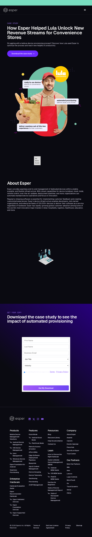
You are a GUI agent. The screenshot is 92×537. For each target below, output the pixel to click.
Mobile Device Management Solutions (15, 436)
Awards (69, 438)
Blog (49, 434)
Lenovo (69, 474)
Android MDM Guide (55, 469)
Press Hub (70, 447)
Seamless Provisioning (14, 471)
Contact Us (52, 444)
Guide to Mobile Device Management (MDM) (55, 462)
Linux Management (17, 454)
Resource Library (54, 438)
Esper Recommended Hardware (15, 494)
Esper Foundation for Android (17, 465)
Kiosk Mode (33, 434)
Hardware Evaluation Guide (17, 487)
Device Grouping (35, 472)
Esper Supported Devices (19, 514)
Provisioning (33, 482)
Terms (52, 372)
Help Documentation (55, 441)
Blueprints (32, 463)
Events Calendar (73, 444)
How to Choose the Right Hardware (55, 455)
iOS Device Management (17, 449)
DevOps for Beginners (52, 483)
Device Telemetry (35, 475)
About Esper (71, 434)
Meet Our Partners (73, 464)
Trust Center (71, 454)
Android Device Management (18, 443)
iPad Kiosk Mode (38, 443)
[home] (10, 10)
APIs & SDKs (33, 452)
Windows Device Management (19, 460)
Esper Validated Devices (18, 500)
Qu (68, 483)
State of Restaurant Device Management (55, 496)
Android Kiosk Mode (37, 439)
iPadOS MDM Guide (55, 478)
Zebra (69, 493)
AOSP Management (36, 485)
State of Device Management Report (55, 489)
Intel (68, 470)
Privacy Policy (62, 372)
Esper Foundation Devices (17, 507)
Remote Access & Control (34, 448)
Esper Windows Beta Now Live (50, 2)
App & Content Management (34, 467)
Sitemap (79, 525)
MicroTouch (71, 480)
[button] (84, 10)
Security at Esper (73, 450)
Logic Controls (72, 477)
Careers (69, 441)
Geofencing (33, 478)
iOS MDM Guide (56, 473)
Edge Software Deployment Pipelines (34, 457)
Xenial (69, 490)
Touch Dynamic (72, 487)
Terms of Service (36, 526)
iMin (68, 467)
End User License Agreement (52, 526)
